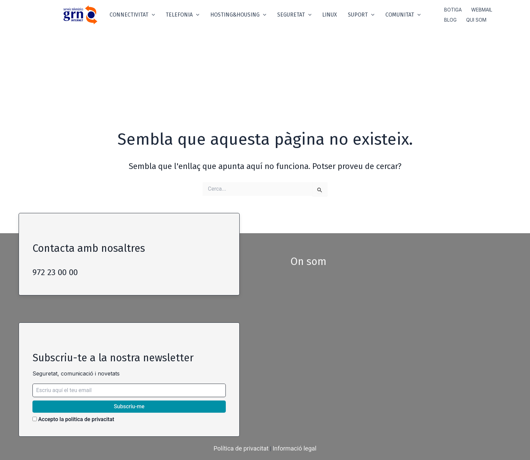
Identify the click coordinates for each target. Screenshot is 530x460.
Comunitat (403, 15)
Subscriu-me (129, 406)
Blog (450, 20)
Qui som (476, 20)
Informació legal (294, 448)
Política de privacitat (241, 448)
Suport (361, 15)
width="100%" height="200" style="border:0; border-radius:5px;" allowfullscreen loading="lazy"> (391, 349)
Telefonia (182, 15)
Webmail (481, 10)
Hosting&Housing (238, 15)
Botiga (453, 10)
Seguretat (294, 15)
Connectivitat (132, 15)
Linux (329, 14)
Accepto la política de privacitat (73, 419)
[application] (151, 15)
